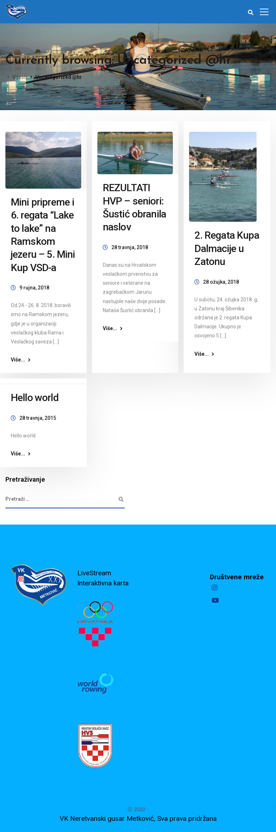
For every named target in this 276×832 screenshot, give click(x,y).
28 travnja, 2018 (129, 247)
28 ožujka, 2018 (221, 282)
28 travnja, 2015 (37, 418)
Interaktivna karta (103, 583)
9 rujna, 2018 (34, 288)
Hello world (35, 398)
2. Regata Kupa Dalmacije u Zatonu (226, 248)
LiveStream (94, 573)
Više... (18, 359)
